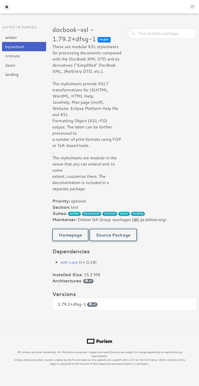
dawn (10, 65)
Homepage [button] (70, 235)
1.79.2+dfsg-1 (77, 304)
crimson (12, 56)
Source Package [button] (113, 235)
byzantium (14, 46)
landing (12, 74)
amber (11, 37)
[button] (192, 6)
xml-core (69, 262)
